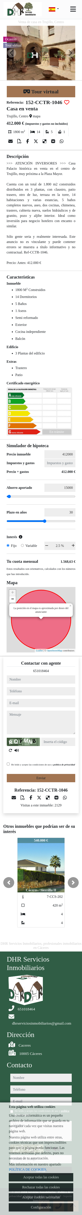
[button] (8, 882)
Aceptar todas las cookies (41, 1177)
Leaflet (39, 650)
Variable (31, 546)
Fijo (14, 546)
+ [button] (12, 593)
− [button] (12, 599)
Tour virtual (40, 91)
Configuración (41, 1207)
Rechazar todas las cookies (41, 1187)
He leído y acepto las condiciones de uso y (43, 764)
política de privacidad (64, 764)
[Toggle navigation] (73, 9)
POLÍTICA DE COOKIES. (28, 1169)
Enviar (41, 778)
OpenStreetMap (54, 650)
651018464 (41, 671)
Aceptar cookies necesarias (41, 1197)
